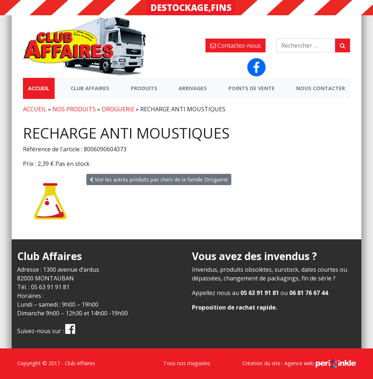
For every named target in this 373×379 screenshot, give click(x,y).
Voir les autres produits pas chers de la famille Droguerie (159, 179)
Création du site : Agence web (299, 363)
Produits (144, 88)
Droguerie (118, 109)
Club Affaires (90, 88)
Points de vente (251, 88)
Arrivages (192, 88)
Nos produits (74, 109)
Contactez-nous (235, 45)
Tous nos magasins (186, 363)
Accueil (38, 88)
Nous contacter (320, 88)
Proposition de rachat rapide (234, 307)
